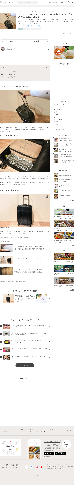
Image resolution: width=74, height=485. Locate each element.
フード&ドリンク (52, 429)
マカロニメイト (15, 431)
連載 (8, 431)
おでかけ (27, 429)
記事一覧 (48, 464)
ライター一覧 (53, 464)
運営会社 (48, 468)
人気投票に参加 (42, 431)
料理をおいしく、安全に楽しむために (66, 466)
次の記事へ (37, 41)
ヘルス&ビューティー (41, 429)
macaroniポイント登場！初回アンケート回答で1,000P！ (31, 26)
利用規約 (52, 468)
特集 (4, 431)
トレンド (57, 2)
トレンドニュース (7, 429)
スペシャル (34, 431)
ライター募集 (59, 464)
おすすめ (62, 2)
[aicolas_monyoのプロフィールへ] (25, 49)
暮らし (33, 429)
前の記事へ (12, 41)
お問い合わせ (64, 464)
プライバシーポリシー (59, 468)
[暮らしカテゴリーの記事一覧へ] (20, 29)
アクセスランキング (25, 431)
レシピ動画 (51, 2)
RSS (57, 466)
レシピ (14, 429)
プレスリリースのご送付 (51, 466)
